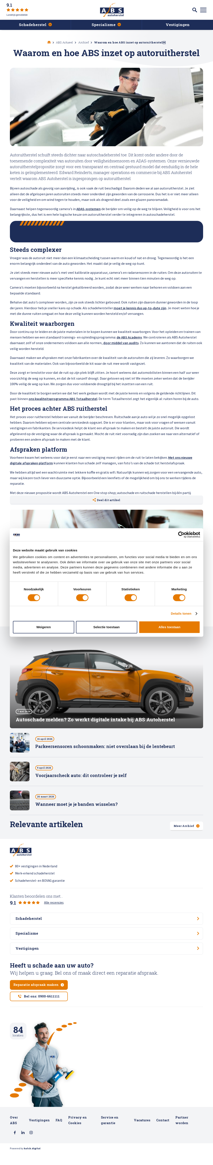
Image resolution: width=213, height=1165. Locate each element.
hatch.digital (32, 1160)
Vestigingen (39, 1131)
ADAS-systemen (88, 209)
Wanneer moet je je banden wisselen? (76, 806)
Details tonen (181, 613)
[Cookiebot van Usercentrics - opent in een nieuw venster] (181, 534)
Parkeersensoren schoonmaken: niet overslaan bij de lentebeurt (105, 748)
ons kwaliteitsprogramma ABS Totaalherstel (63, 399)
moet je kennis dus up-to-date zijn (140, 308)
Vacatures (142, 1131)
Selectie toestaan (106, 627)
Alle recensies (54, 904)
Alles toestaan (170, 627)
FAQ (59, 1131)
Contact (162, 1131)
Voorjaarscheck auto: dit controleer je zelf (81, 777)
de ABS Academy (129, 337)
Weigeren (43, 627)
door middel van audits (121, 343)
